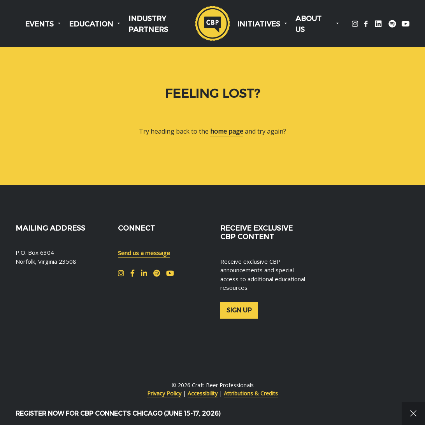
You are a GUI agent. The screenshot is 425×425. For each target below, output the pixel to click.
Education (91, 24)
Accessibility (203, 393)
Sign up (239, 310)
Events (39, 24)
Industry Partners (148, 24)
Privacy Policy (164, 393)
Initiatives (258, 24)
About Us (308, 24)
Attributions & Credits (251, 393)
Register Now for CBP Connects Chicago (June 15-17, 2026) (118, 413)
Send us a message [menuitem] (144, 253)
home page (226, 131)
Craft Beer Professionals (212, 23)
